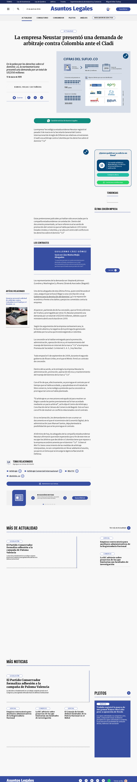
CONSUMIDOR (58, 18)
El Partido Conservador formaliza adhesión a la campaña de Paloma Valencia (20, 549)
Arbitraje (13, 471)
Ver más (112, 270)
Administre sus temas (48, 484)
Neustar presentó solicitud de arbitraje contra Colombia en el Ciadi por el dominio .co (16, 301)
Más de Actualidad (22, 528)
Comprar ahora (113, 175)
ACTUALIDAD (27, 18)
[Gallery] (49, 496)
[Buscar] (18, 9)
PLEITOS (72, 18)
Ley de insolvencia (23, 2)
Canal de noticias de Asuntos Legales (62, 120)
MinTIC (71, 471)
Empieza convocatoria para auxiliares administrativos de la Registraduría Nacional (115, 544)
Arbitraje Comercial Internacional (42, 471)
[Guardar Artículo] (17, 97)
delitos (53, 2)
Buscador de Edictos (103, 18)
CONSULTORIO (42, 18)
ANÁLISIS (83, 18)
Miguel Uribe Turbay (113, 2)
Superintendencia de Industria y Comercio (85, 2)
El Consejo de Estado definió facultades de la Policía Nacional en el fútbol (75, 715)
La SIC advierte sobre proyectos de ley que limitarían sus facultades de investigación (114, 561)
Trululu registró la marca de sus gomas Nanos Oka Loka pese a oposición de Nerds (111, 709)
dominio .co (14, 476)
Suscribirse (123, 9)
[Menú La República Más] (8, 9)
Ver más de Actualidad (120, 528)
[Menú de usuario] (108, 9)
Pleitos (100, 693)
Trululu (63, 2)
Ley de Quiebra (40, 2)
